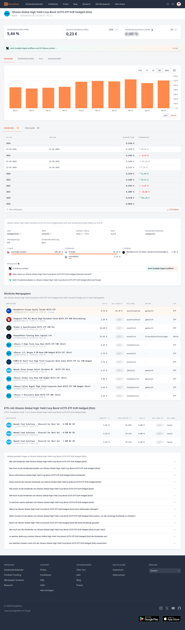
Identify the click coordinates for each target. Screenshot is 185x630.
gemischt (149, 311)
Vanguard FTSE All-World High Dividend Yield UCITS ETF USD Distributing (49, 318)
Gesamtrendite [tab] (54, 58)
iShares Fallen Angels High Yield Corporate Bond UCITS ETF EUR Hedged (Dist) (52, 386)
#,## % (131, 33)
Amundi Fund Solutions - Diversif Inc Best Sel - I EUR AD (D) (44, 440)
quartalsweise (133, 311)
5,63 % (104, 387)
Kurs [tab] (41, 58)
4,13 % (104, 396)
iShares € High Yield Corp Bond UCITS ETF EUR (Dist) (39, 343)
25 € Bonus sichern (20, 268)
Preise (65, 4)
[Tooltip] (18, 264)
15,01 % (103, 336)
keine (169, 425)
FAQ (42, 580)
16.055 (128, 425)
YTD (140, 70)
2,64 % (104, 319)
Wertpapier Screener (14, 580)
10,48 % (103, 328)
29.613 (128, 433)
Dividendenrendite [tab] (26, 58)
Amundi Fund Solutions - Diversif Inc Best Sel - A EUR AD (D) (44, 424)
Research (8, 585)
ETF (174, 311)
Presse (79, 585)
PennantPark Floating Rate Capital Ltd (32, 335)
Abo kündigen (47, 590)
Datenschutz (119, 575)
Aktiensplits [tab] (32, 128)
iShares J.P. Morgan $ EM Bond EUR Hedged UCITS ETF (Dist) (42, 352)
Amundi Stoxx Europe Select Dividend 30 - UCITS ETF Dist (41, 369)
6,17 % (104, 370)
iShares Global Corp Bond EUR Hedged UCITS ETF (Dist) (40, 377)
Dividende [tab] (8, 58)
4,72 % (104, 311)
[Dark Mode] (173, 4)
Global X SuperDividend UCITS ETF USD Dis (34, 326)
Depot (120, 4)
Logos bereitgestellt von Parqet (17, 610)
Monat (173, 115)
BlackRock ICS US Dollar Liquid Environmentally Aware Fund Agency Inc (148, 252)
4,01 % (106, 425)
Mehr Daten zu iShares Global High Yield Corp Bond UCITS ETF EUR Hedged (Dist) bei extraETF (51, 274)
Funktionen (53, 4)
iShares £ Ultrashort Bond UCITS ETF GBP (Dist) (37, 394)
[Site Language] (167, 4)
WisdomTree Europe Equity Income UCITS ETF (34, 309)
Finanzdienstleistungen (156, 336)
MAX (167, 70)
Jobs (78, 575)
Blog (75, 4)
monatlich (131, 328)
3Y (153, 70)
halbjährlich (133, 345)
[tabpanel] (92, 93)
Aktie (175, 336)
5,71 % (104, 353)
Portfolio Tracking (12, 575)
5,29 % (104, 345)
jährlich (131, 370)
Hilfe (42, 585)
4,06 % (104, 379)
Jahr (166, 115)
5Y (160, 70)
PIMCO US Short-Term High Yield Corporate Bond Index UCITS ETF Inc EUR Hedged (52, 360)
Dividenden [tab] (12, 128)
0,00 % (141, 425)
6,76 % (104, 362)
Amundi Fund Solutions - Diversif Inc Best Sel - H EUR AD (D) (44, 432)
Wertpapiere (102, 4)
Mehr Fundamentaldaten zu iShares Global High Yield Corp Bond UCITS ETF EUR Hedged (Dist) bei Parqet (56, 280)
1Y (147, 70)
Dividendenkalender (34, 4)
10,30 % (118, 311)
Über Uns (81, 569)
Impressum (118, 569)
